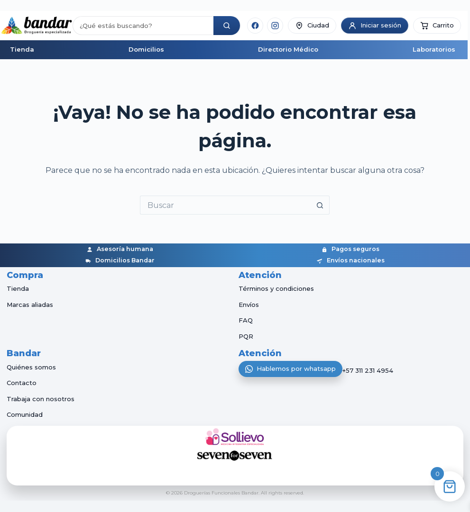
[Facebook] (255, 26)
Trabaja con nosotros (40, 399)
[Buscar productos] (143, 25)
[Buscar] (226, 25)
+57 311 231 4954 (367, 371)
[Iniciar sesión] (374, 26)
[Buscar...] (225, 205)
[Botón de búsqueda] (320, 205)
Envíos (249, 304)
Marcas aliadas (30, 304)
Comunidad (25, 414)
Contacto (22, 382)
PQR (246, 336)
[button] (437, 26)
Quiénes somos (31, 367)
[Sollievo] (235, 437)
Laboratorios (434, 49)
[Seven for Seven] (235, 456)
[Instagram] (275, 26)
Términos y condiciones (276, 288)
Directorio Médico (288, 49)
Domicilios (146, 49)
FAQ (246, 320)
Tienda (22, 49)
